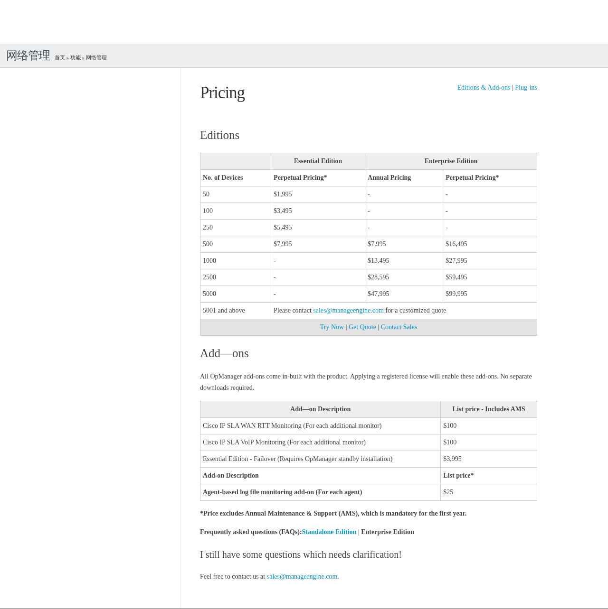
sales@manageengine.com (348, 310)
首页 (60, 57)
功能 (75, 57)
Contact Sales (399, 327)
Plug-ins (526, 87)
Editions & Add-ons (483, 87)
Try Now (332, 327)
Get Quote (362, 327)
